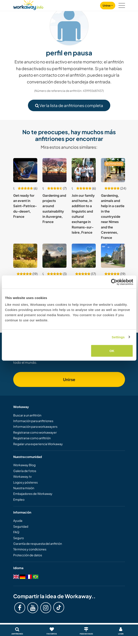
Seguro (18, 538)
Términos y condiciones (29, 549)
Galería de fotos (24, 471)
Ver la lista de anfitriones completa (69, 105)
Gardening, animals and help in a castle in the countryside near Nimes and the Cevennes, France (112, 216)
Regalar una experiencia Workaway (38, 444)
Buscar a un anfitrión (27, 415)
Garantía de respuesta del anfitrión (37, 543)
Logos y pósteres (25, 482)
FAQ (16, 532)
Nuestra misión (23, 488)
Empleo (18, 499)
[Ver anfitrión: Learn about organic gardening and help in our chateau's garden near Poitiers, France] (113, 256)
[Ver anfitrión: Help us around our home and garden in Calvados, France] (54, 256)
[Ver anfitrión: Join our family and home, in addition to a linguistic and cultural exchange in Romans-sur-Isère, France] (84, 170)
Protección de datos (27, 555)
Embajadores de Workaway (32, 494)
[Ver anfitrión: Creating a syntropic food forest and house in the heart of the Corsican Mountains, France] (84, 256)
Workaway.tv (22, 476)
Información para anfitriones (33, 421)
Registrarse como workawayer (35, 432)
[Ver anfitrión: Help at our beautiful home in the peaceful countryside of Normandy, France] (25, 256)
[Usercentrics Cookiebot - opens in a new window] (114, 282)
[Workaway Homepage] (28, 4)
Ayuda (17, 520)
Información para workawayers (35, 426)
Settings (118, 337)
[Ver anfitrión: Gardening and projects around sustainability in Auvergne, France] (54, 170)
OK (111, 351)
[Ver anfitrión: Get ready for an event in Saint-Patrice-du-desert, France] (25, 170)
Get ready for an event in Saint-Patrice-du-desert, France (25, 205)
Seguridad (20, 526)
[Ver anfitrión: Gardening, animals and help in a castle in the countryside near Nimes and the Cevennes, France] (113, 170)
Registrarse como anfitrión (32, 438)
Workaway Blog (24, 465)
